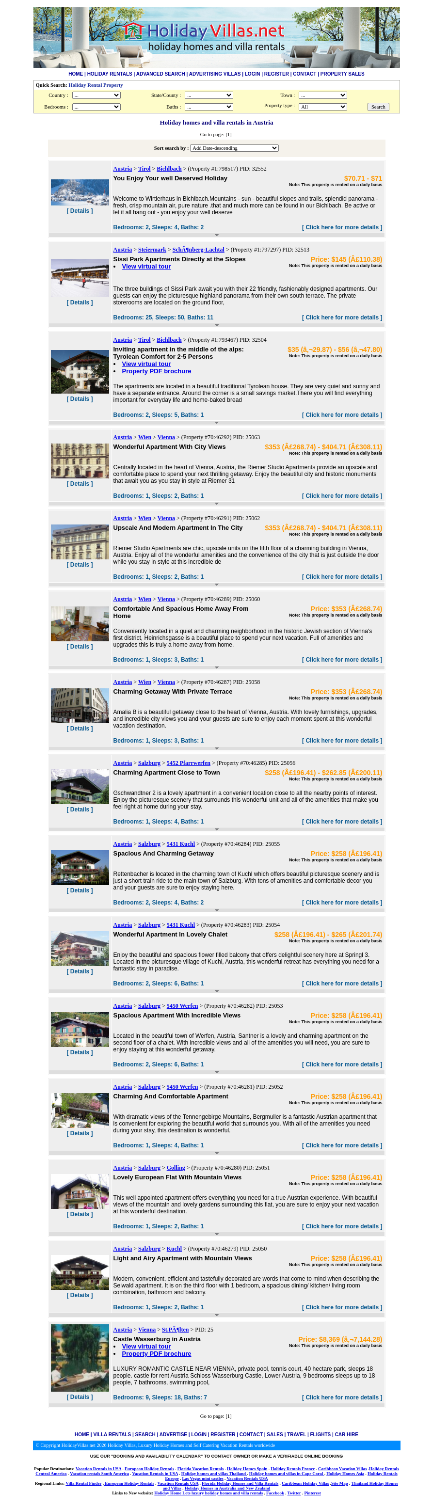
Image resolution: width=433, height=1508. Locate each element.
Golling (176, 1167)
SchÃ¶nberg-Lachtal (199, 249)
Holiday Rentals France (293, 1468)
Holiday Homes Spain (247, 1468)
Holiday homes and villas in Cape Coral (286, 1473)
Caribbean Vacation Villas (342, 1468)
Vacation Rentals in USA (98, 1468)
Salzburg (149, 763)
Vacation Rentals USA (247, 1478)
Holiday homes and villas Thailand (214, 1473)
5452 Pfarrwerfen (188, 763)
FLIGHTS (320, 1434)
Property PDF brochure (157, 371)
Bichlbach (169, 168)
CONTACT (304, 74)
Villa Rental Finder (83, 1483)
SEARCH (145, 1434)
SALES (275, 1434)
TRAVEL (296, 1434)
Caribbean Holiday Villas (305, 1483)
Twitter (294, 1493)
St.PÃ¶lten (175, 1329)
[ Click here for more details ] (342, 227)
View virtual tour (146, 266)
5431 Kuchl (181, 844)
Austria (122, 168)
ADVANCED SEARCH (160, 74)
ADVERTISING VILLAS (215, 74)
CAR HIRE (346, 1434)
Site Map (339, 1483)
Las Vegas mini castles (203, 1478)
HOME (75, 74)
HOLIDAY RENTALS (109, 74)
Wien (144, 437)
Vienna (166, 437)
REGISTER (276, 74)
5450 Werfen (182, 1005)
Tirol (144, 168)
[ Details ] (79, 210)
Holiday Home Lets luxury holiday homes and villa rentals (208, 1493)
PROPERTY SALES (343, 74)
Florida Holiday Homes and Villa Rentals (240, 1483)
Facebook (275, 1493)
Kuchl (174, 1248)
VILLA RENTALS (112, 1434)
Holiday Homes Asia (345, 1473)
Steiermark (152, 249)
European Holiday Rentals (149, 1468)
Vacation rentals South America (99, 1473)
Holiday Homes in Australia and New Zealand (228, 1488)
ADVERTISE (173, 1434)
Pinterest (312, 1493)
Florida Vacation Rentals (200, 1468)
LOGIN (252, 74)
